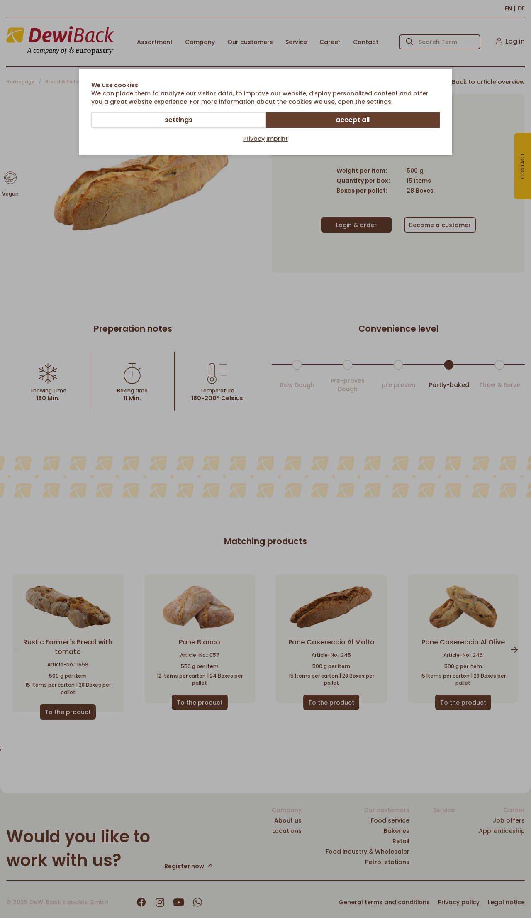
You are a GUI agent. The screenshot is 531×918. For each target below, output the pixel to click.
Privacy (254, 139)
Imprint (277, 139)
